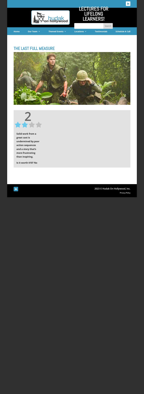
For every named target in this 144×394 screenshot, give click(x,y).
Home (17, 31)
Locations (79, 31)
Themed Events (56, 31)
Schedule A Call (123, 31)
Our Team (32, 31)
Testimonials (101, 31)
